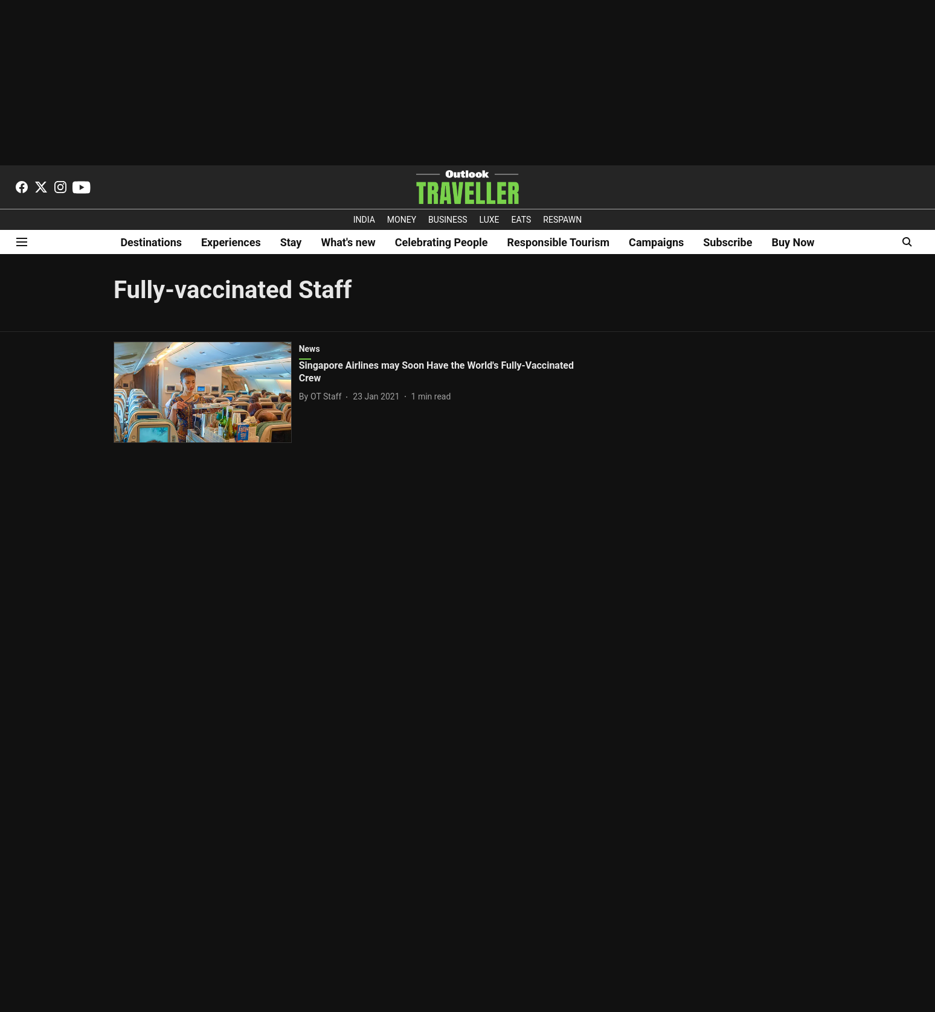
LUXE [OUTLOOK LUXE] (490, 219)
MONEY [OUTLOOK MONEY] (401, 219)
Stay (291, 242)
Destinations (151, 242)
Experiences (231, 242)
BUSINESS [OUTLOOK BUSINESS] (448, 219)
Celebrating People (441, 242)
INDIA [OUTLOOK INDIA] (364, 219)
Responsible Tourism (558, 242)
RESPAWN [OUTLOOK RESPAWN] (562, 219)
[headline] (438, 372)
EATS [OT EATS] (522, 219)
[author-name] (323, 396)
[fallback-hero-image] (206, 392)
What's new (348, 242)
